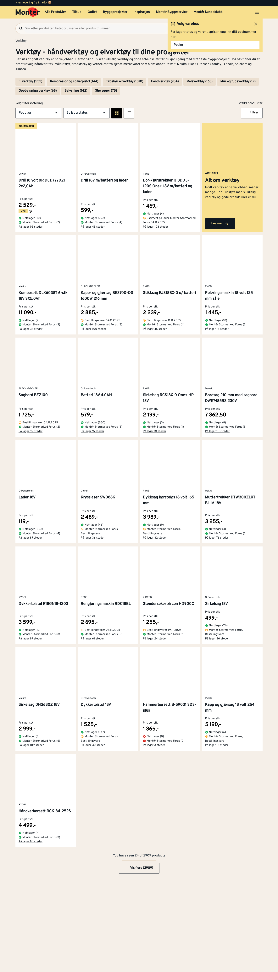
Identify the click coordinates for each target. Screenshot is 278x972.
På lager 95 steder (30, 227)
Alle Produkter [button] (55, 12)
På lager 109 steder (31, 745)
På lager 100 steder (93, 329)
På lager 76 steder (216, 538)
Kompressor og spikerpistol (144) (74, 81)
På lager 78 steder (217, 329)
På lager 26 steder (217, 639)
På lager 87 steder (30, 538)
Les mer (220, 223)
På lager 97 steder (92, 431)
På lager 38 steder (30, 329)
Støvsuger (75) (106, 91)
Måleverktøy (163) (199, 81)
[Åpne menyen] (257, 12)
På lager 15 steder (216, 745)
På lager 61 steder (92, 639)
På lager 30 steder (93, 745)
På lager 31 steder (154, 431)
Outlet (92, 12)
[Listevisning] (129, 113)
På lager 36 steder (93, 538)
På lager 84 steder (30, 842)
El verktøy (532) (30, 81)
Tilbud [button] (76, 12)
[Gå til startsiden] (27, 12)
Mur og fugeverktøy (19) (238, 81)
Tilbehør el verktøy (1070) (124, 81)
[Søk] (19, 28)
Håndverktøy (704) (165, 81)
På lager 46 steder (155, 329)
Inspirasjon (142, 12)
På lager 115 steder (217, 431)
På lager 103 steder (155, 227)
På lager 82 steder (155, 538)
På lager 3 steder (154, 745)
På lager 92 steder (30, 431)
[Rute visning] (116, 113)
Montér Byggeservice (171, 12)
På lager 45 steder (93, 227)
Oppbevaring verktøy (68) (38, 91)
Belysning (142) (75, 91)
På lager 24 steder (155, 639)
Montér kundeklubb (208, 12)
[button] (38, 113)
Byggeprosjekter (115, 12)
